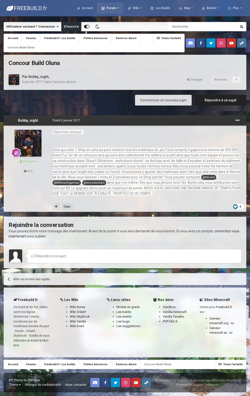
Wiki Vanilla (78, 321)
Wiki (135, 9)
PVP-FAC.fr (170, 321)
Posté (66, 120)
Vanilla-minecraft (175, 312)
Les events (124, 316)
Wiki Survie (77, 307)
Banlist (211, 9)
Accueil (87, 9)
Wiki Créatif (78, 312)
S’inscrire (71, 26)
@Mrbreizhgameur (67, 182)
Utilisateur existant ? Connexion (32, 26)
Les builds (123, 312)
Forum (111, 9)
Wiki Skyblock (80, 316)
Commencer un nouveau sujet (163, 100)
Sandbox (169, 307)
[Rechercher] (192, 26)
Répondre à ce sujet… (49, 256)
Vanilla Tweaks (173, 316)
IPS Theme (16, 380)
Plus (236, 9)
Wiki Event (77, 326)
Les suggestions (128, 326)
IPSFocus (34, 380)
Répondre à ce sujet (220, 100)
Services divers (64, 82)
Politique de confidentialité (43, 384)
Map (187, 9)
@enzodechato (94, 182)
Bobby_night (39, 77)
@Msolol (208, 177)
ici (232, 323)
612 (28, 171)
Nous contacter (75, 384)
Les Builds (162, 9)
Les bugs (123, 321)
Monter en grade (128, 307)
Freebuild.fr (224, 307)
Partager (195, 79)
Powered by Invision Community (198, 384)
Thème (15, 384)
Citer (67, 206)
